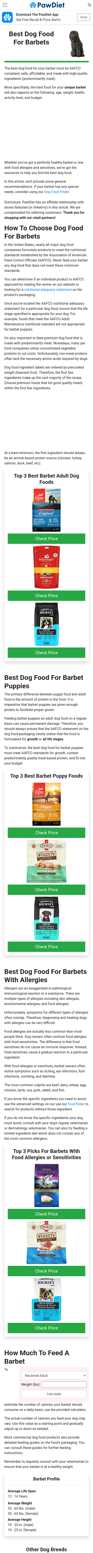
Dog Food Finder (56, 192)
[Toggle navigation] (5, 5)
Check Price (46, 538)
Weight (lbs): (30, 1384)
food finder (76, 1104)
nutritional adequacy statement (48, 290)
